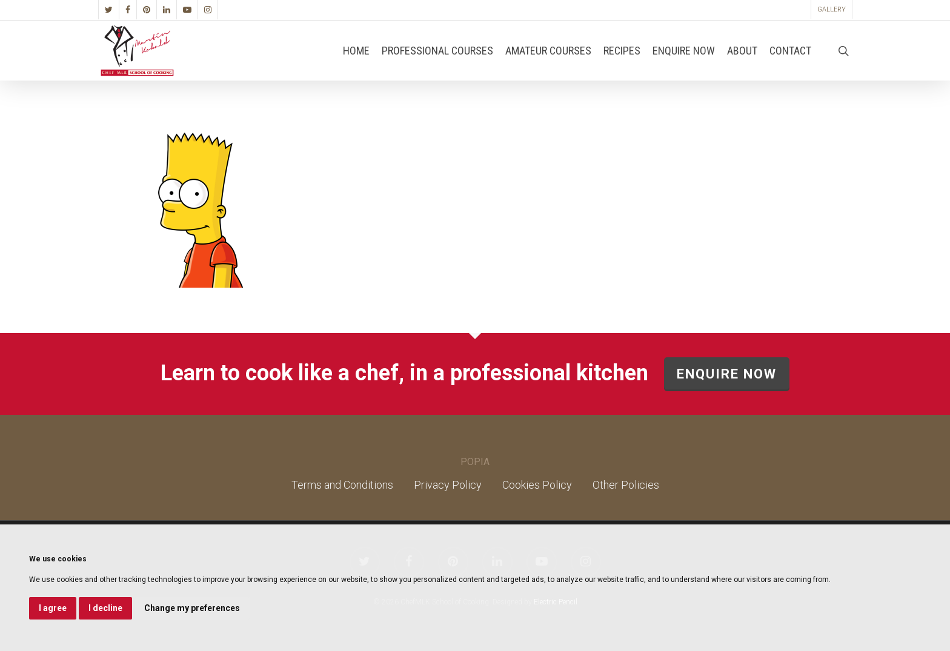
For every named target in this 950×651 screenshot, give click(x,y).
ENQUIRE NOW (727, 374)
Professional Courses (437, 64)
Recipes (621, 64)
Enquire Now (684, 64)
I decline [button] (105, 608)
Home (356, 64)
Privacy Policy (448, 484)
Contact (790, 64)
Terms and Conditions (342, 484)
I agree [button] (53, 608)
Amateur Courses (548, 64)
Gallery (831, 9)
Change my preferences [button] (192, 608)
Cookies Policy (537, 484)
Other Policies (626, 484)
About (742, 64)
